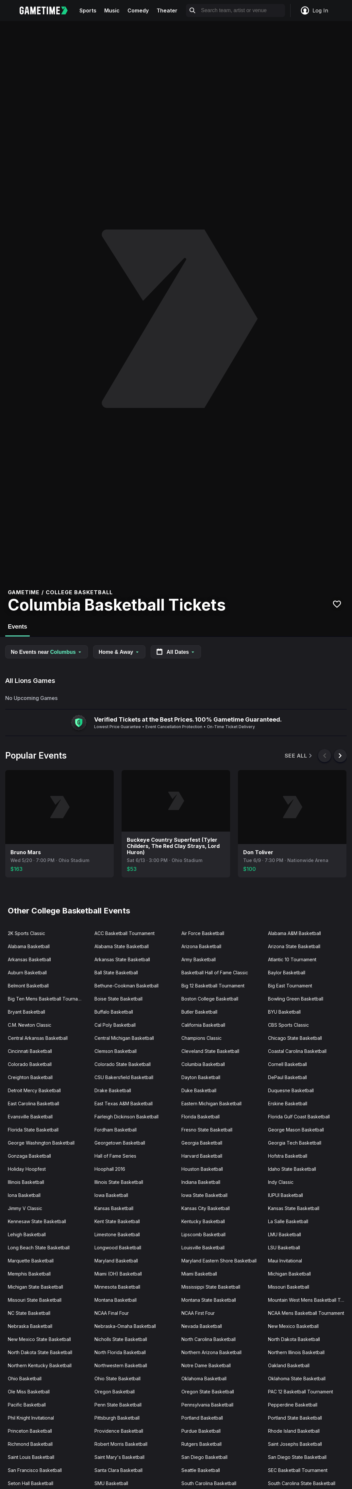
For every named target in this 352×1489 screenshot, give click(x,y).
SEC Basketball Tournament (297, 1470)
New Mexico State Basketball (39, 1339)
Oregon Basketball (114, 1391)
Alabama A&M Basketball (294, 933)
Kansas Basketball (113, 1208)
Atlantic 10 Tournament (292, 959)
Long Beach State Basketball (39, 1247)
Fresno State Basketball (206, 1129)
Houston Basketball (202, 1169)
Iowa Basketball (111, 1195)
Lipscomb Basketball (203, 1234)
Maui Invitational (285, 1260)
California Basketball (203, 1025)
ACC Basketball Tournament (124, 933)
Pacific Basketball (27, 1404)
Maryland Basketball (116, 1260)
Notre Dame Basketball (206, 1365)
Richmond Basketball (30, 1444)
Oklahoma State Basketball (297, 1378)
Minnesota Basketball (117, 1287)
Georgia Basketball (201, 1143)
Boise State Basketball (118, 999)
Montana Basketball (115, 1300)
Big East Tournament (290, 985)
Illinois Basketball (26, 1182)
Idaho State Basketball (292, 1169)
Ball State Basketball (116, 972)
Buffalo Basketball (113, 1012)
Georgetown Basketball (119, 1143)
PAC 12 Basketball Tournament (300, 1391)
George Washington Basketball (41, 1143)
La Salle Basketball (288, 1221)
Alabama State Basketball (121, 946)
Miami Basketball (199, 1274)
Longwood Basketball (117, 1247)
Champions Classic (201, 1038)
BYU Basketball (284, 1012)
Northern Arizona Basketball (211, 1352)
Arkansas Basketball (29, 959)
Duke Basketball (198, 1090)
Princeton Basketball (30, 1431)
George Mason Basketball (296, 1129)
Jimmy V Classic (25, 1208)
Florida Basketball (200, 1116)
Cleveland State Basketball (210, 1051)
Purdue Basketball (201, 1431)
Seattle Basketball (200, 1470)
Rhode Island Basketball (294, 1431)
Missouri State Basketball (34, 1300)
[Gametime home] (47, 10)
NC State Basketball (29, 1313)
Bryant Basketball (26, 1012)
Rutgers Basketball (201, 1444)
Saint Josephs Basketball (295, 1444)
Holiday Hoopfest (27, 1169)
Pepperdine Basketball (292, 1404)
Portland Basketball (202, 1418)
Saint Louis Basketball (31, 1457)
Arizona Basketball (201, 946)
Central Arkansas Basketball (38, 1038)
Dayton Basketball (200, 1077)
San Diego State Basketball (297, 1457)
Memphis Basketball (29, 1274)
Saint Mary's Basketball (119, 1457)
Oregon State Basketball (207, 1391)
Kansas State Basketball (293, 1208)
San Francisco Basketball (35, 1470)
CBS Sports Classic (288, 1025)
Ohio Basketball (25, 1378)
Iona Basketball (24, 1195)
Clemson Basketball (115, 1051)
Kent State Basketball (117, 1221)
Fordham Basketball (115, 1129)
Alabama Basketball (29, 946)
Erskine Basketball (287, 1103)
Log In (314, 10)
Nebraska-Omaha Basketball (125, 1326)
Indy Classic (280, 1182)
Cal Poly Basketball (115, 1025)
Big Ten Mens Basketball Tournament (48, 999)
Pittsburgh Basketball (117, 1418)
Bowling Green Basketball (295, 999)
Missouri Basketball (288, 1287)
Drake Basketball (112, 1090)
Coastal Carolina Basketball (297, 1051)
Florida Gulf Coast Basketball (299, 1116)
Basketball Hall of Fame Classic (214, 972)
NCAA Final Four (111, 1313)
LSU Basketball (284, 1247)
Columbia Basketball (203, 1064)
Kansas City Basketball (205, 1208)
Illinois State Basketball (118, 1182)
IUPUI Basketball (285, 1195)
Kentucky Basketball (203, 1221)
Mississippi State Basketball (210, 1287)
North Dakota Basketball (294, 1339)
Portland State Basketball (295, 1418)
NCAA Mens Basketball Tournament (306, 1313)
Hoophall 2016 (109, 1169)
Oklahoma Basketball (203, 1378)
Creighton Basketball (30, 1077)
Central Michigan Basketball (124, 1038)
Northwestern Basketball (120, 1365)
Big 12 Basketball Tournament (212, 985)
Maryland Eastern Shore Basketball (219, 1260)
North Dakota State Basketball (40, 1352)
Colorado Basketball (30, 1064)
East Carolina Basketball (33, 1103)
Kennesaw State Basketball (37, 1221)
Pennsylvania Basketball (207, 1404)
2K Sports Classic (26, 933)
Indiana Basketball (200, 1182)
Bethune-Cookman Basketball (126, 985)
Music (112, 10)
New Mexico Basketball (293, 1326)
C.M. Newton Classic (29, 1025)
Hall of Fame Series (115, 1156)
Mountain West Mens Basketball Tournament (308, 1300)
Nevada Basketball (201, 1326)
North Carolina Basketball (208, 1339)
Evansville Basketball (30, 1116)
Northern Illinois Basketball (296, 1352)
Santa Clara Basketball (118, 1470)
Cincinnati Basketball (30, 1051)
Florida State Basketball (33, 1129)
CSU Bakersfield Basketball (123, 1077)
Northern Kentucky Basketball (40, 1365)
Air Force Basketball (202, 933)
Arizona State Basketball (294, 946)
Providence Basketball (118, 1431)
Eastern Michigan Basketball (211, 1103)
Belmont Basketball (28, 985)
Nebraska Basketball (30, 1326)
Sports (87, 10)
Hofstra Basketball (287, 1156)
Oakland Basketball (289, 1365)
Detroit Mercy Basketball (34, 1090)
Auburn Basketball (27, 972)
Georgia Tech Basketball (294, 1143)
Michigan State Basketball (35, 1287)
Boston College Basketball (209, 999)
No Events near (46, 652)
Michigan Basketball (289, 1274)
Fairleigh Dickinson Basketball (126, 1116)
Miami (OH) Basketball (118, 1274)
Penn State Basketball (118, 1404)
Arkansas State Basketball (122, 959)
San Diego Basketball (204, 1457)
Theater (167, 10)
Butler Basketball (199, 1012)
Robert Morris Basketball (120, 1444)
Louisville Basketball (203, 1247)
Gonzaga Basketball (29, 1156)
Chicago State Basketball (295, 1038)
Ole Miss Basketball (29, 1391)
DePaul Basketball (287, 1077)
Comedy (138, 10)
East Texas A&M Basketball (123, 1103)
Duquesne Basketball (291, 1090)
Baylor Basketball (286, 972)
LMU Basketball (284, 1234)
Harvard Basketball (201, 1156)
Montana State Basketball (208, 1300)
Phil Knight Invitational (31, 1418)
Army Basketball (198, 959)
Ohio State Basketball (117, 1378)
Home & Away (119, 652)
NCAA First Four (198, 1313)
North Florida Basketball (120, 1352)
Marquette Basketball (31, 1260)
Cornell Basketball (287, 1064)
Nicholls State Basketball (120, 1339)
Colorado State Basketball (122, 1064)
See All (299, 756)
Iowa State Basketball (204, 1195)
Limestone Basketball (117, 1234)
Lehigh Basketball (27, 1234)
